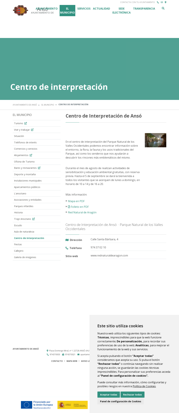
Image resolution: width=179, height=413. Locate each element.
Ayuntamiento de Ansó (25, 104)
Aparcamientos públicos (27, 187)
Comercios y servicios (25, 148)
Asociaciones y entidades (27, 199)
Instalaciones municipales (28, 180)
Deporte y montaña (25, 174)
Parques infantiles (23, 206)
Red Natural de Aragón (82, 212)
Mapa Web (72, 361)
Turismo (21, 123)
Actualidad (101, 8)
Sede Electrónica (121, 10)
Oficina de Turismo (24, 161)
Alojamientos (23, 155)
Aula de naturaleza (24, 231)
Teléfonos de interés (25, 142)
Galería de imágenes (25, 257)
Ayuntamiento (47, 8)
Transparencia (144, 8)
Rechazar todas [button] (132, 394)
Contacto (57, 361)
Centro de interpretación (29, 238)
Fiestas (18, 244)
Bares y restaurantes (27, 167)
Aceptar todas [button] (108, 394)
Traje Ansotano (25, 218)
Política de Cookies (144, 386)
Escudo (18, 225)
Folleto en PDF (80, 207)
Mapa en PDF (76, 201)
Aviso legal (87, 361)
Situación (19, 136)
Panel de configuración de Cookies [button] (120, 401)
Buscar (163, 8)
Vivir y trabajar (24, 129)
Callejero (18, 250)
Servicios (83, 8)
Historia (18, 212)
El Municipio (67, 10)
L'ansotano (20, 193)
